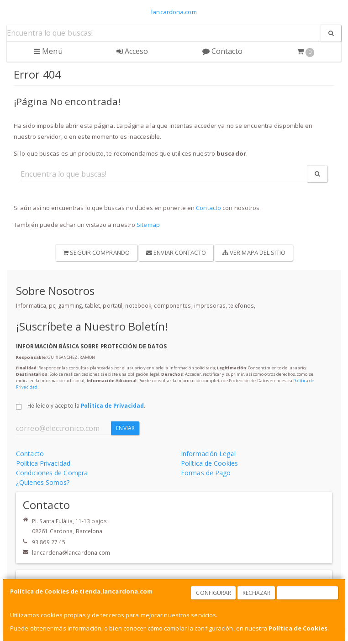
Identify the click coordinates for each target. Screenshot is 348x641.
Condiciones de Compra (52, 472)
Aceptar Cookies (308, 593)
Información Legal (208, 453)
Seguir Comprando (96, 252)
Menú (48, 51)
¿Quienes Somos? (43, 482)
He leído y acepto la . (86, 405)
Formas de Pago (206, 472)
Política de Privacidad (112, 405)
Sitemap (148, 225)
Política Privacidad (43, 463)
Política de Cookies (298, 628)
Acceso (132, 51)
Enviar (125, 428)
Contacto (222, 51)
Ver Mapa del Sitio (253, 252)
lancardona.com (173, 12)
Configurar (213, 593)
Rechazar (257, 593)
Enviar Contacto (176, 252)
